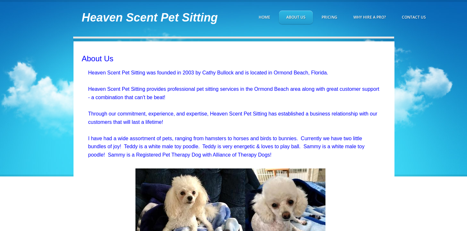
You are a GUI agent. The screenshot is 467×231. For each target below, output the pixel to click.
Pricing (329, 17)
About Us (296, 17)
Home (264, 17)
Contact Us (414, 17)
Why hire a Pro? (369, 17)
